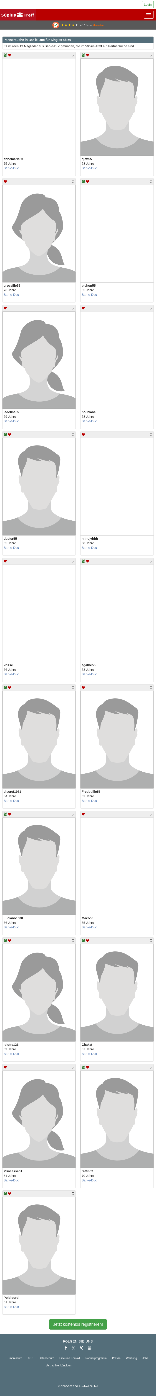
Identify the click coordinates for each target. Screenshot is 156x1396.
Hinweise (98, 25)
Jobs (145, 1358)
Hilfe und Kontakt (69, 1358)
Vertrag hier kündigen (58, 1365)
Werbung (131, 1358)
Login (148, 4)
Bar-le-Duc (11, 168)
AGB (30, 1358)
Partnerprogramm (96, 1358)
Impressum (15, 1358)
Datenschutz (46, 1358)
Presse (116, 1358)
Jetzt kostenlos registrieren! (78, 1324)
